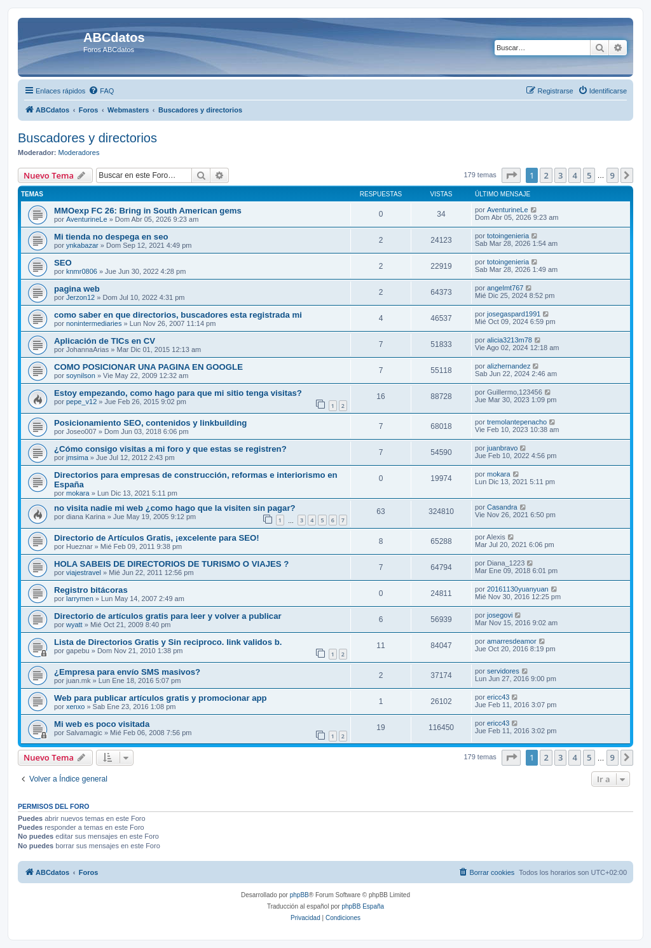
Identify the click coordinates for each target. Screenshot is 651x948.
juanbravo (502, 448)
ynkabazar (82, 245)
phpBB (299, 894)
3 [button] (560, 175)
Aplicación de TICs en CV (104, 341)
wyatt (74, 624)
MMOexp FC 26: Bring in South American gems (148, 210)
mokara (78, 493)
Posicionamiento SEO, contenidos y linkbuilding (150, 423)
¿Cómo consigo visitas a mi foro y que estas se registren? (170, 449)
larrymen (79, 598)
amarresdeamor (512, 641)
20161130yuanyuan (518, 589)
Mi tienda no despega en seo (111, 236)
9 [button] (612, 175)
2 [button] (546, 175)
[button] (511, 175)
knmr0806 (81, 271)
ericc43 (498, 697)
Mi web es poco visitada (101, 724)
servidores (503, 671)
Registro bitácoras (91, 590)
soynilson (80, 375)
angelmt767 (505, 288)
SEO (63, 262)
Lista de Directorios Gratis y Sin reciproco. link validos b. (168, 642)
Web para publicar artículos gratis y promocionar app (160, 698)
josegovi (499, 615)
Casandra (502, 507)
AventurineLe (86, 219)
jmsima (77, 457)
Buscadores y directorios (87, 138)
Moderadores (79, 152)
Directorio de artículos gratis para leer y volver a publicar (168, 616)
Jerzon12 (80, 297)
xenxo (75, 706)
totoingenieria (508, 236)
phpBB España (362, 906)
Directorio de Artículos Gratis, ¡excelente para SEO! (156, 538)
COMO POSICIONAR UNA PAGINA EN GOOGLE (148, 367)
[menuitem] (101, 90)
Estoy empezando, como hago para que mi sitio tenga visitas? (178, 393)
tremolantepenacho (517, 422)
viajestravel (83, 572)
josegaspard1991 (513, 314)
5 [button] (589, 175)
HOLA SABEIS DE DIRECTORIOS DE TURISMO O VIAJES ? (171, 564)
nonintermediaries (93, 323)
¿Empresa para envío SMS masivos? (127, 672)
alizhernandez (509, 366)
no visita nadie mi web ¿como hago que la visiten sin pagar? (175, 508)
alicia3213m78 (509, 340)
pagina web (77, 289)
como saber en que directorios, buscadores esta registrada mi (178, 315)
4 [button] (574, 175)
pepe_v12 (81, 401)
